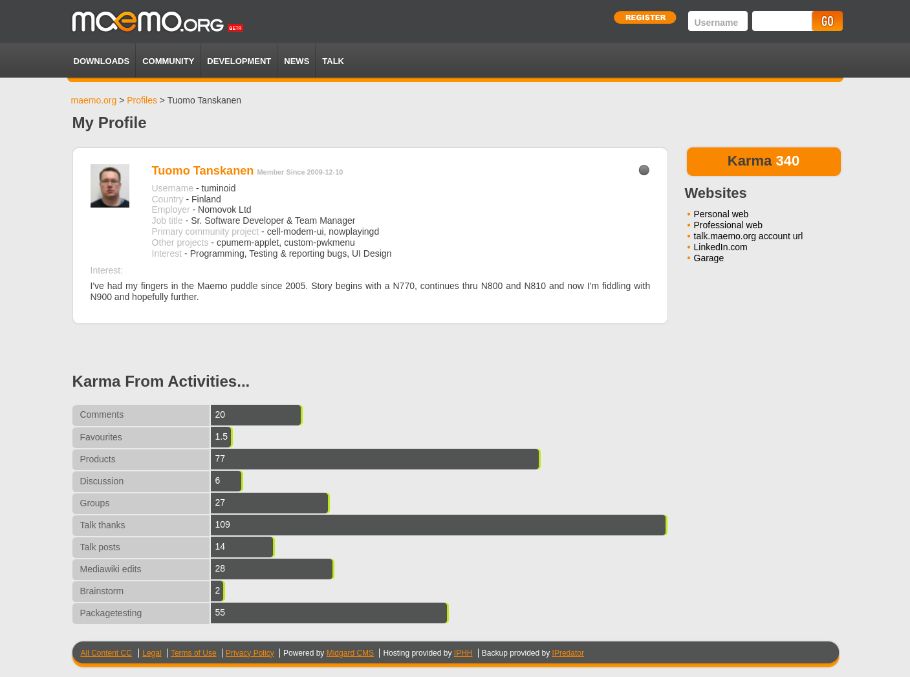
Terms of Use (194, 653)
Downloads (102, 61)
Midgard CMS (350, 653)
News (296, 61)
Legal (151, 653)
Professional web (728, 225)
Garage (709, 258)
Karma (750, 161)
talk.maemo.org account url (748, 236)
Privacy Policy (250, 653)
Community (168, 61)
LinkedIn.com (721, 247)
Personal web (721, 214)
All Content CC (106, 653)
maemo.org (94, 100)
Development (239, 61)
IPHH (463, 653)
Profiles (142, 100)
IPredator (568, 653)
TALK (333, 61)
